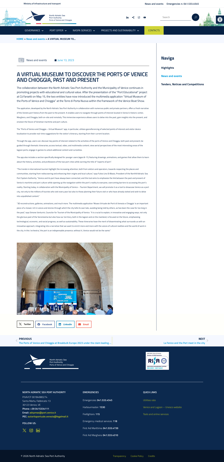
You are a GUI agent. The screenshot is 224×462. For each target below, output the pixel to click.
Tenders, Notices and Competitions (182, 84)
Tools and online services (156, 414)
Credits (151, 456)
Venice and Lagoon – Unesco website (162, 407)
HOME (19, 39)
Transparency (119, 456)
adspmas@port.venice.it (43, 412)
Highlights (167, 68)
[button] (220, 20)
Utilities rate (149, 400)
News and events (154, 4)
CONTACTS (154, 30)
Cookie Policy (137, 456)
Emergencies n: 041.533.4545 (183, 4)
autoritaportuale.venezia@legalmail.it (48, 416)
